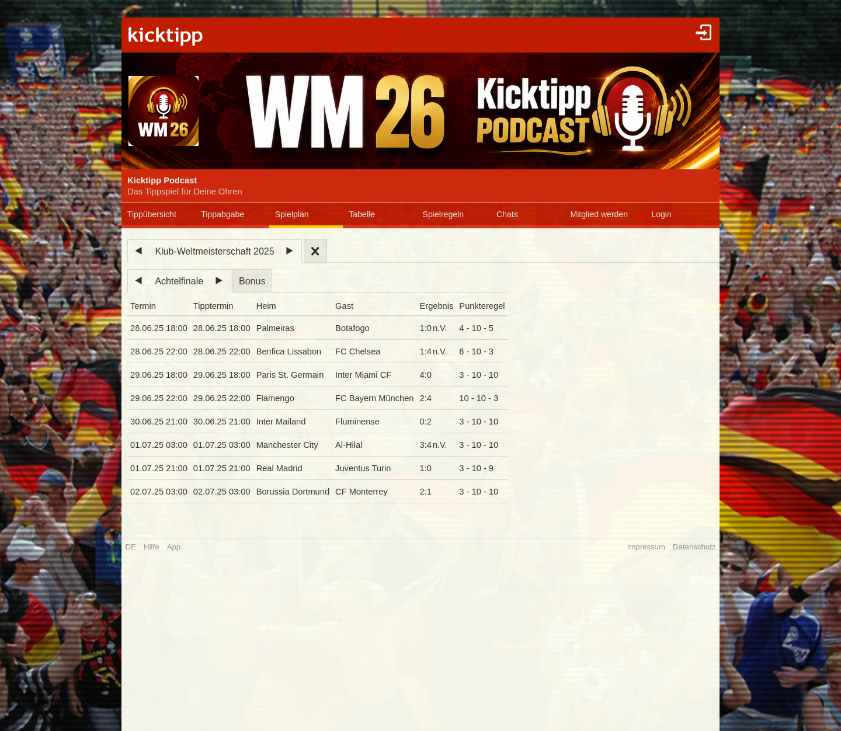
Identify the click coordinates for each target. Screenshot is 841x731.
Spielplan (292, 214)
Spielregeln (443, 214)
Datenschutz (694, 546)
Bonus (252, 281)
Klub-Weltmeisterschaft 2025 (214, 251)
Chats (507, 214)
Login (661, 214)
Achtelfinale (179, 281)
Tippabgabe (222, 214)
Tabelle (362, 214)
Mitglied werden (599, 214)
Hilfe (151, 546)
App (173, 546)
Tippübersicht (151, 214)
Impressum (646, 546)
